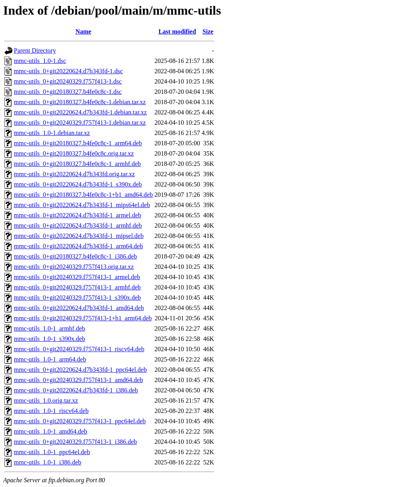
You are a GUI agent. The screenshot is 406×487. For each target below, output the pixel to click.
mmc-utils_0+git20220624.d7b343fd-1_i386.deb (76, 390)
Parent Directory (35, 50)
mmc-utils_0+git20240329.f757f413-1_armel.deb (77, 277)
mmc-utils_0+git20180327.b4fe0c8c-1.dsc (68, 91)
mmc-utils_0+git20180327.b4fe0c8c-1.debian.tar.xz (80, 102)
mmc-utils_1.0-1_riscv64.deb (51, 410)
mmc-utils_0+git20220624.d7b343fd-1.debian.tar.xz (80, 112)
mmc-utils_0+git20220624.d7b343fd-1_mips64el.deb (82, 205)
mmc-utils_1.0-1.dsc (40, 60)
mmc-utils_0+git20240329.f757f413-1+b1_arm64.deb (83, 318)
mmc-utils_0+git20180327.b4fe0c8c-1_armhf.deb (77, 163)
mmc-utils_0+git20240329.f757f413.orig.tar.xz (74, 266)
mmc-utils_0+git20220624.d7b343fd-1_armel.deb (77, 215)
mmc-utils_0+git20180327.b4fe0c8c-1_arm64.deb (78, 143)
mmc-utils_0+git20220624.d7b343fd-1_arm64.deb (78, 246)
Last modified (177, 31)
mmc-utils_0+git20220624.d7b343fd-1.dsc (68, 71)
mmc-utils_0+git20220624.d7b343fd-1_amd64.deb (79, 307)
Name (83, 31)
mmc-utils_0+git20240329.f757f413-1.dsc (68, 81)
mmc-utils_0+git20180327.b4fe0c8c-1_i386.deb (75, 256)
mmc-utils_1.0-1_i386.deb (47, 462)
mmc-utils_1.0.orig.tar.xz (46, 400)
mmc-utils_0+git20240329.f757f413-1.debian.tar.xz (80, 122)
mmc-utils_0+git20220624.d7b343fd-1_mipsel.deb (79, 235)
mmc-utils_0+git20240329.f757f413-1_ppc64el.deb (80, 421)
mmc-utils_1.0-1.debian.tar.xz (52, 132)
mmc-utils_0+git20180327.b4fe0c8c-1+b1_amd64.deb (83, 194)
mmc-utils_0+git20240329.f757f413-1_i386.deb (75, 441)
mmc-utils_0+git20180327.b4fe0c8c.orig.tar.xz (74, 153)
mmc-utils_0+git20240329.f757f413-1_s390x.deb (77, 297)
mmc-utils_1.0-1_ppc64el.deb (52, 452)
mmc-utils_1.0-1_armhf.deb (49, 328)
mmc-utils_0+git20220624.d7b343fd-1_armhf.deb (78, 225)
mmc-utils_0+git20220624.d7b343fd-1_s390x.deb (78, 184)
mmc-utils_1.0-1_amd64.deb (50, 431)
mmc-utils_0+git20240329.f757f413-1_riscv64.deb (79, 349)
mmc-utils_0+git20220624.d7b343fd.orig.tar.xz (74, 174)
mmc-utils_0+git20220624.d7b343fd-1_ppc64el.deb (80, 369)
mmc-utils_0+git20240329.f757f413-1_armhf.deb (77, 287)
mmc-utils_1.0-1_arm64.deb (50, 359)
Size (208, 31)
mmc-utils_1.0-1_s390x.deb (49, 338)
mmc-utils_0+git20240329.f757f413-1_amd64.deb (78, 380)
